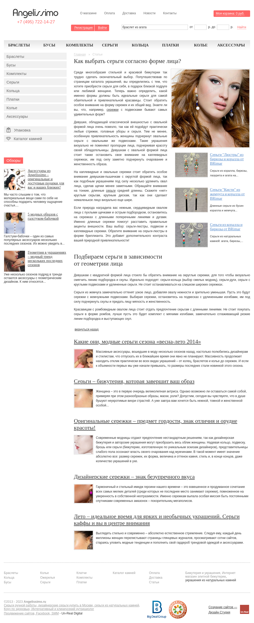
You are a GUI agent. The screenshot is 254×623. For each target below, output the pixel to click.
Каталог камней (23, 138)
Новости (149, 13)
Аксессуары (231, 45)
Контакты (170, 13)
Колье (201, 45)
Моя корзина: (230, 13)
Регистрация (83, 28)
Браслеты (19, 45)
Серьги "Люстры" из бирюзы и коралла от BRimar (227, 159)
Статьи (154, 582)
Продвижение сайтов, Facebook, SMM (31, 613)
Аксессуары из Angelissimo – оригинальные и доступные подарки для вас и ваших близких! (46, 179)
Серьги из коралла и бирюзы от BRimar (226, 227)
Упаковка (18, 130)
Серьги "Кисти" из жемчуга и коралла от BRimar (227, 194)
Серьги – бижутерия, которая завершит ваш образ (134, 381)
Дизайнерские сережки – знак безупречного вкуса (134, 476)
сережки (112, 110)
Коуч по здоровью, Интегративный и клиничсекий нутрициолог (49, 609)
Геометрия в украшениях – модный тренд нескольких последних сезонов (47, 259)
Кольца (140, 45)
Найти (241, 27)
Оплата (109, 13)
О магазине (88, 13)
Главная (80, 54)
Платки (170, 45)
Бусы (49, 45)
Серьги (110, 45)
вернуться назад (86, 329)
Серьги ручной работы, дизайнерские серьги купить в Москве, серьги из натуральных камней (71, 605)
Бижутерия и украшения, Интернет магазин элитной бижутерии (210, 574)
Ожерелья (47, 577)
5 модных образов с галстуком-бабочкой (43, 216)
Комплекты (79, 45)
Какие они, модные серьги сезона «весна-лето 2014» (137, 341)
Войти (102, 28)
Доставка (129, 13)
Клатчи (81, 573)
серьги (111, 190)
